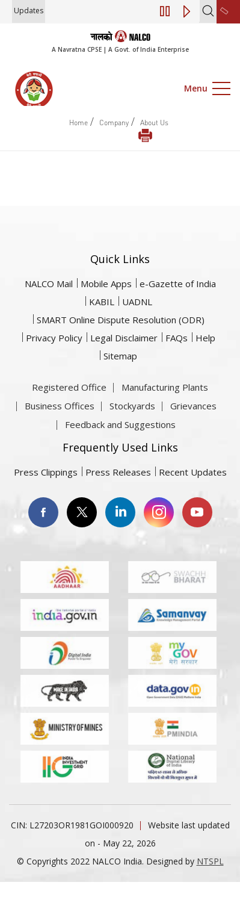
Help (205, 338)
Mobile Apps (106, 284)
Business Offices (59, 427)
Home (78, 122)
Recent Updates (193, 472)
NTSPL (210, 861)
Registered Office (69, 408)
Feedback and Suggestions (120, 445)
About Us (154, 122)
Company (114, 122)
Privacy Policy (54, 338)
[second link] (228, 11)
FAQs (176, 338)
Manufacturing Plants (165, 408)
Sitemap (120, 356)
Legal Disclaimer (124, 338)
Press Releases (118, 472)
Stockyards (132, 427)
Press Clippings (46, 472)
